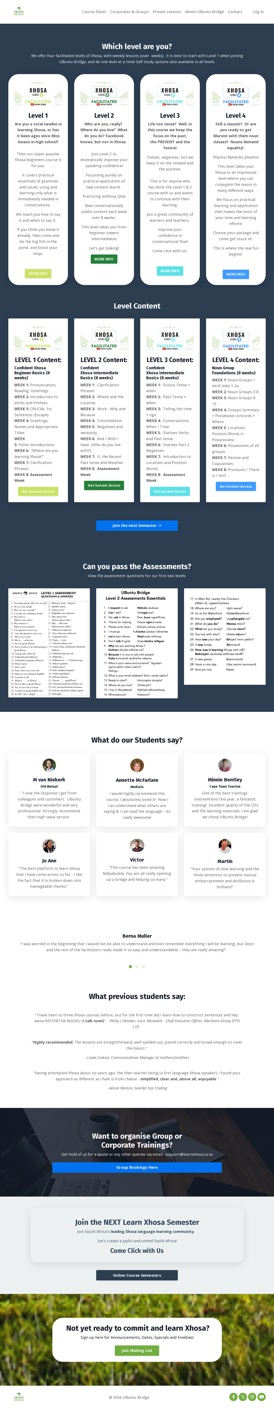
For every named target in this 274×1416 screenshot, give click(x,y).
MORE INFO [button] (38, 275)
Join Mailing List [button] (137, 1357)
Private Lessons (167, 11)
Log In (258, 11)
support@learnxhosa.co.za (189, 1160)
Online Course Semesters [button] (137, 1281)
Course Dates (94, 11)
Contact (235, 11)
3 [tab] (144, 972)
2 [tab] (137, 972)
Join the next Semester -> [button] (137, 526)
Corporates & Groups (129, 11)
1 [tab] (130, 972)
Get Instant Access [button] (38, 492)
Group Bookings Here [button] (137, 1173)
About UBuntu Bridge (204, 11)
